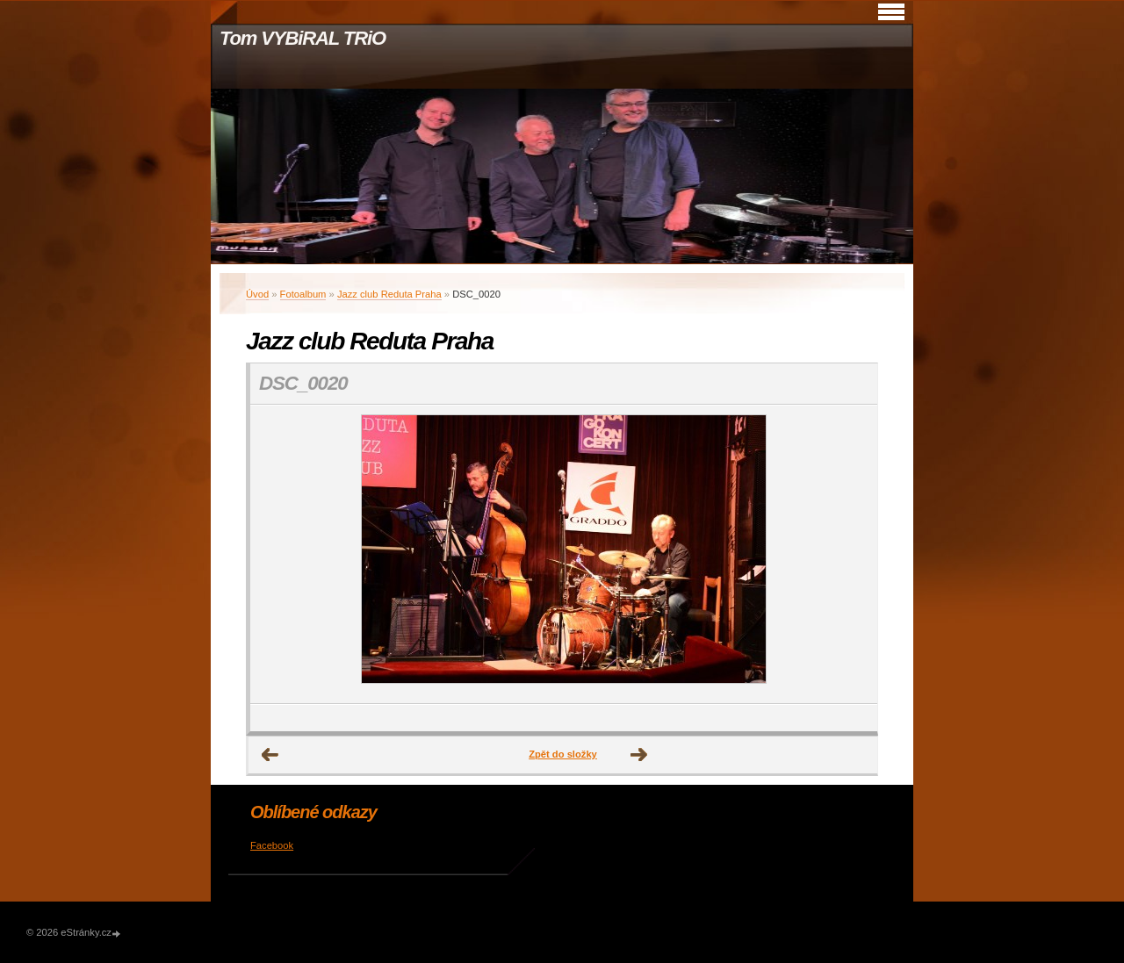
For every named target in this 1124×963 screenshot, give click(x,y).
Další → (639, 755)
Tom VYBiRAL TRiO (302, 38)
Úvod (257, 294)
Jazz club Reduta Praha (389, 294)
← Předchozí (270, 755)
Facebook (271, 845)
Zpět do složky (563, 754)
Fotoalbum (303, 294)
